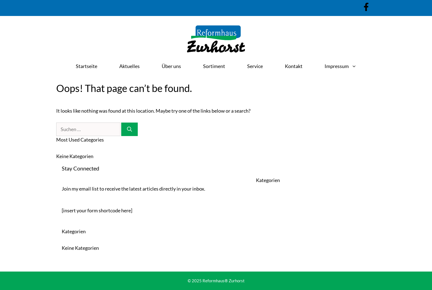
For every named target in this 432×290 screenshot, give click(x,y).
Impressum (346, 66)
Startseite (86, 66)
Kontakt (294, 66)
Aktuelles (129, 66)
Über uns (171, 66)
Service (255, 66)
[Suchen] (129, 129)
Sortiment (214, 66)
